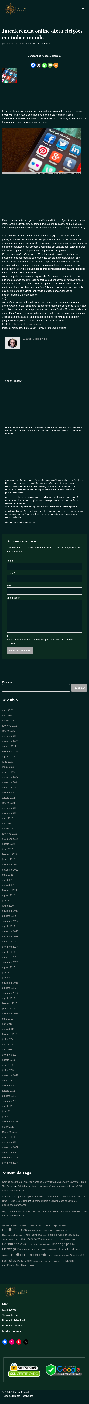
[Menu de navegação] (83, 9)
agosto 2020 (8, 898)
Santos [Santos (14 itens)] (69, 1266)
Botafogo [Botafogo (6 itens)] (53, 1231)
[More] (55, 63)
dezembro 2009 (10, 1147)
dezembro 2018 (10, 935)
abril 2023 (7, 826)
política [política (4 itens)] (47, 1267)
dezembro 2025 (10, 738)
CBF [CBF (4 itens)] (44, 1241)
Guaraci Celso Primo (15, 43)
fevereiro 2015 (9, 1038)
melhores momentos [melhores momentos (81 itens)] (30, 1260)
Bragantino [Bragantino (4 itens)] (62, 1231)
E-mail (11, 574)
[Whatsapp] (44, 63)
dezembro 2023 (10, 810)
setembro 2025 (10, 753)
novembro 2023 (10, 816)
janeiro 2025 (8, 774)
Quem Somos (9, 1315)
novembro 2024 (10, 785)
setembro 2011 (10, 1106)
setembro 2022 (10, 841)
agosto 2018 (8, 955)
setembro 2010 (10, 1126)
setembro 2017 (10, 966)
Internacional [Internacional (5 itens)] (53, 1255)
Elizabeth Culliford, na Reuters (25, 325)
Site (9, 587)
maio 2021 (7, 878)
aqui (50, 228)
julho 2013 (7, 1069)
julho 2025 (7, 764)
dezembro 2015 (10, 1017)
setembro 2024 (10, 795)
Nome (10, 562)
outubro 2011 (9, 1100)
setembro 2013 (10, 1059)
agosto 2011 (8, 1111)
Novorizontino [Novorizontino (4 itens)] (64, 1261)
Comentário (13, 599)
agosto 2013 (8, 1064)
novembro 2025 (10, 743)
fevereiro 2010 (9, 1137)
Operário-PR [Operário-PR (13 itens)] (77, 1260)
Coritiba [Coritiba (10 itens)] (24, 1250)
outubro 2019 (9, 919)
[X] (38, 63)
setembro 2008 (10, 1168)
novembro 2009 (10, 1152)
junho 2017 (8, 981)
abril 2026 (7, 717)
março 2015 (8, 1033)
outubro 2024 (9, 790)
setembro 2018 (10, 950)
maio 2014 (7, 1049)
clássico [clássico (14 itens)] (52, 1240)
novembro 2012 (10, 1080)
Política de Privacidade (14, 1326)
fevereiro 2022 (9, 857)
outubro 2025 (9, 748)
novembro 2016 (10, 986)
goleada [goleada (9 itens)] (35, 1254)
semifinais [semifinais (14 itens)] (8, 1270)
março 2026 (8, 722)
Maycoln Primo (10, 1217)
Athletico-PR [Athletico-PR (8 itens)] (42, 1231)
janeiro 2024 (8, 805)
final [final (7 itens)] (74, 1250)
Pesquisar (7, 684)
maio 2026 (7, 712)
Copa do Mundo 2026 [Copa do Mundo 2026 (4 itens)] (9, 1245)
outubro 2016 (9, 991)
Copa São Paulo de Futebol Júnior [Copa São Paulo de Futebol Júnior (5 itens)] (61, 1245)
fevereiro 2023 (9, 836)
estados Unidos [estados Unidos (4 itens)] (45, 1250)
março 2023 (8, 831)
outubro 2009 (9, 1157)
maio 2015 (7, 1023)
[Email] (50, 63)
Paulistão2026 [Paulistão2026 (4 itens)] (38, 1267)
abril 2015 (7, 1028)
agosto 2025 (8, 759)
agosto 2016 (8, 1002)
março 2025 (8, 769)
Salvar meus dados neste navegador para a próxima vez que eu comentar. (40, 643)
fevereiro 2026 (9, 728)
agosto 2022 (8, 847)
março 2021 (8, 888)
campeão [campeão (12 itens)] (37, 1240)
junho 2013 (8, 1074)
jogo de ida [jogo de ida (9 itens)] (64, 1254)
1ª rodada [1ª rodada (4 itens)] (5, 1231)
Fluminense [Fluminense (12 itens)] (23, 1254)
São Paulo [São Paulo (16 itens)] (21, 1270)
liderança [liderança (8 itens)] (76, 1255)
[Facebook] (33, 63)
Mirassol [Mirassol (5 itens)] (54, 1261)
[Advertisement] (44, 96)
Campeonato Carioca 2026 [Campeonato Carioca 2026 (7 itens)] (55, 1236)
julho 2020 (7, 903)
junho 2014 (8, 1043)
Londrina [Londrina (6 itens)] (5, 1261)
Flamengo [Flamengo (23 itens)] (9, 1254)
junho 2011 (8, 1121)
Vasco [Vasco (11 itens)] (32, 1271)
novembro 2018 (10, 940)
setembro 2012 (10, 1090)
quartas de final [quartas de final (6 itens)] (57, 1267)
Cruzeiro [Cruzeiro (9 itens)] (34, 1250)
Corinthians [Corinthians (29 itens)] (10, 1249)
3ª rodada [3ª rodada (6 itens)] (14, 1231)
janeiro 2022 (8, 862)
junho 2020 (8, 909)
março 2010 (8, 1131)
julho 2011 (7, 1116)
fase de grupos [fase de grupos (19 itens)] (61, 1249)
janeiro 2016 (8, 1012)
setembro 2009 (10, 1162)
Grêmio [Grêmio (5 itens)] (44, 1255)
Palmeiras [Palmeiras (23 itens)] (9, 1266)
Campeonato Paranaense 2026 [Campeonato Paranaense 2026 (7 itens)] (16, 1240)
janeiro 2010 (8, 1142)
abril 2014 (7, 1054)
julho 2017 (7, 976)
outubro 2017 (9, 961)
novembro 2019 (10, 914)
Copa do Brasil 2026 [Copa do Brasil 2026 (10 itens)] (68, 1240)
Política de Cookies (12, 1331)
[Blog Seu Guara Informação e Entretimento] (16, 9)
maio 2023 (7, 821)
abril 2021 (7, 883)
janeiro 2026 (8, 733)
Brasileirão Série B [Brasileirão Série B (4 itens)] (34, 1236)
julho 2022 (7, 852)
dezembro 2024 (10, 779)
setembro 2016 (10, 997)
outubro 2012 (9, 1085)
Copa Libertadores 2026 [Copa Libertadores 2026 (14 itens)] (33, 1244)
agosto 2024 (8, 800)
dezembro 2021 (10, 867)
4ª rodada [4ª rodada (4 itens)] (23, 1231)
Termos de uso (10, 1320)
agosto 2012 (8, 1095)
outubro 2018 (9, 945)
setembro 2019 (10, 924)
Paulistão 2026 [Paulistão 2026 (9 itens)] (24, 1266)
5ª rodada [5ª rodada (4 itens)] (31, 1231)
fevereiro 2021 (9, 893)
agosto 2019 (8, 929)
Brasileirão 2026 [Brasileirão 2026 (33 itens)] (14, 1235)
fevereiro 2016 (9, 1007)
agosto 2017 (8, 971)
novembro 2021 (10, 873)
